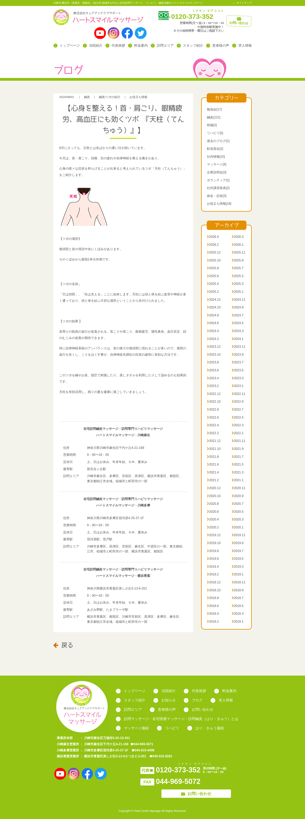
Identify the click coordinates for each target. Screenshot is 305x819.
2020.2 (213, 527)
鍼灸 (87, 97)
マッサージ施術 (132, 728)
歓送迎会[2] (215, 148)
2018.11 (238, 582)
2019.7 (238, 551)
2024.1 (238, 339)
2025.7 (238, 268)
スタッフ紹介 (190, 45)
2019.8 (213, 551)
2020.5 (238, 511)
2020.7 (238, 503)
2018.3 (238, 613)
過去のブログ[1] (218, 141)
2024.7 (238, 315)
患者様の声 (217, 45)
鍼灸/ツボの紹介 (110, 97)
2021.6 (213, 464)
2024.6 (213, 323)
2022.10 (214, 401)
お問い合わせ (198, 709)
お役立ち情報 (138, 97)
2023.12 (214, 346)
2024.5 (238, 323)
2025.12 (214, 252)
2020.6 (213, 511)
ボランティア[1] (218, 180)
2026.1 (238, 244)
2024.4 (213, 331)
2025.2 (213, 291)
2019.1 (238, 574)
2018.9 (238, 590)
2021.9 (238, 448)
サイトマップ (244, 2)
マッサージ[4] (216, 164)
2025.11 (238, 252)
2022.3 (238, 425)
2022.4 (213, 425)
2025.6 (213, 276)
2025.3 (238, 283)
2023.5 (238, 370)
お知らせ (164, 700)
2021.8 (213, 456)
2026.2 (213, 244)
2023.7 (238, 362)
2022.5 (238, 417)
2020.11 (238, 488)
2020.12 (214, 488)
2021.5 (238, 464)
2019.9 (238, 543)
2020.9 (238, 496)
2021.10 (214, 448)
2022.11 (238, 394)
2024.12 (214, 299)
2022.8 (213, 409)
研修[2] (212, 125)
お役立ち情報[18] (219, 203)
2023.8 (213, 362)
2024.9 (238, 307)
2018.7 (238, 598)
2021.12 (214, 441)
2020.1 (238, 527)
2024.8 (213, 315)
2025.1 (238, 291)
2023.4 (213, 378)
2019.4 (213, 566)
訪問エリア (162, 45)
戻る (63, 645)
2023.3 (238, 378)
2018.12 (214, 582)
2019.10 (214, 543)
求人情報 (242, 45)
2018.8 (213, 598)
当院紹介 (92, 45)
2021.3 (238, 472)
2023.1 (238, 386)
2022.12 (214, 394)
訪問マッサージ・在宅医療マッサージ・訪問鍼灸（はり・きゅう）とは (177, 719)
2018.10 (214, 590)
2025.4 (213, 283)
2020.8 (213, 503)
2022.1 (238, 433)
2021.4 (213, 472)
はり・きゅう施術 (205, 728)
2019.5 (238, 558)
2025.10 (214, 260)
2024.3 (238, 331)
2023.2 (213, 386)
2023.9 (238, 354)
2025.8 (213, 268)
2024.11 (238, 299)
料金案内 (138, 45)
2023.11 (238, 346)
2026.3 (238, 236)
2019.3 (238, 566)
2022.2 (213, 433)
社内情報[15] (216, 156)
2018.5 (238, 606)
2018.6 (213, 606)
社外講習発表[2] (218, 188)
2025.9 (238, 260)
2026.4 (213, 236)
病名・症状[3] (216, 196)
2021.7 (238, 456)
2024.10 (214, 307)
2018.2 (213, 621)
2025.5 (238, 276)
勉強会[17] (214, 109)
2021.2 (213, 480)
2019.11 (238, 535)
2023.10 (214, 354)
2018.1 (238, 621)
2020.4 (213, 519)
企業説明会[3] (216, 172)
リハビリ (168, 728)
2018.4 (213, 613)
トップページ (66, 45)
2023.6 (213, 370)
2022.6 (213, 417)
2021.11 (238, 441)
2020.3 (238, 519)
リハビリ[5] (215, 133)
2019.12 (214, 535)
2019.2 (213, 574)
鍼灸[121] (213, 117)
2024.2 (213, 339)
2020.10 (214, 496)
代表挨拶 (115, 45)
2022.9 (238, 401)
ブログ (193, 700)
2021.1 (238, 480)
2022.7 (238, 409)
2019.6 (213, 558)
